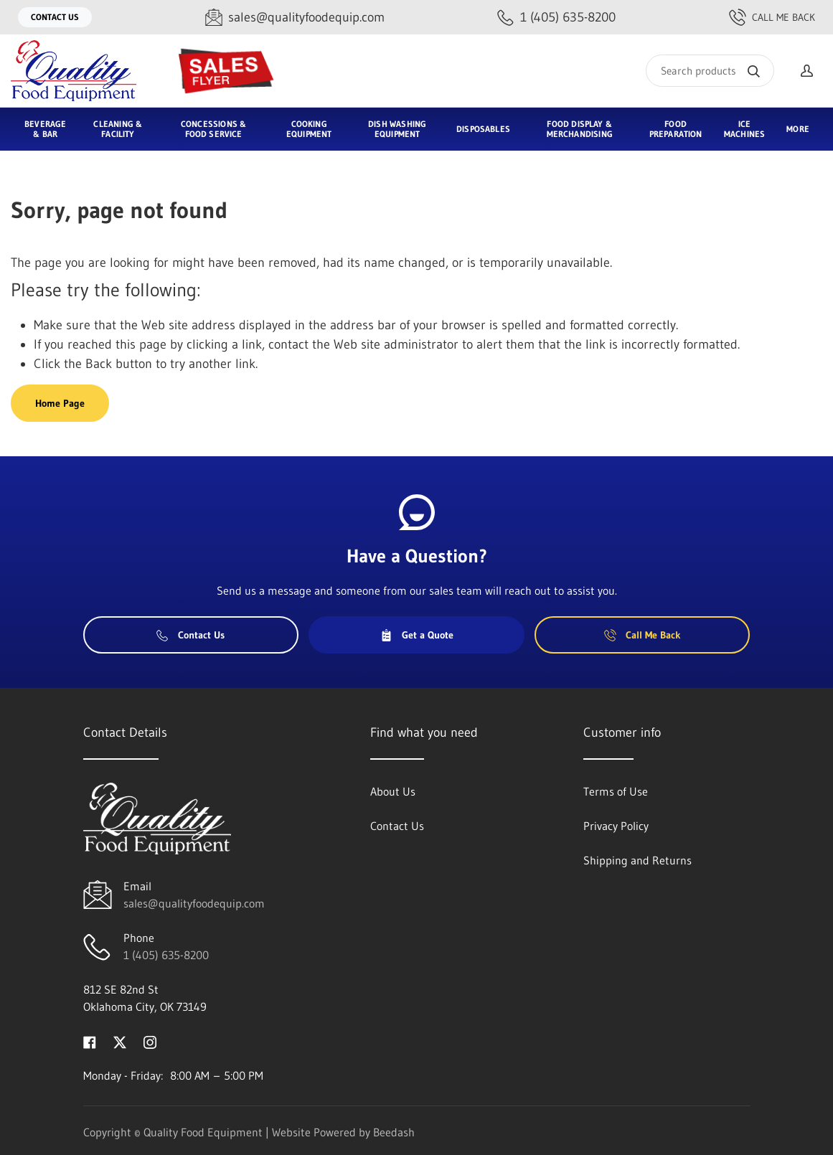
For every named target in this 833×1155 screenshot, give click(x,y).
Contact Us (55, 16)
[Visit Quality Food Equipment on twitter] (119, 1041)
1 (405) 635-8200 (166, 955)
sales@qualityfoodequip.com (194, 903)
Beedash (394, 1132)
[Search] (710, 71)
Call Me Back (772, 17)
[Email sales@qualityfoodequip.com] (295, 17)
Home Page (60, 403)
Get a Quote (416, 634)
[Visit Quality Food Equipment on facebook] (89, 1041)
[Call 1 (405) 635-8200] (556, 17)
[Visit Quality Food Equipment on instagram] (149, 1041)
